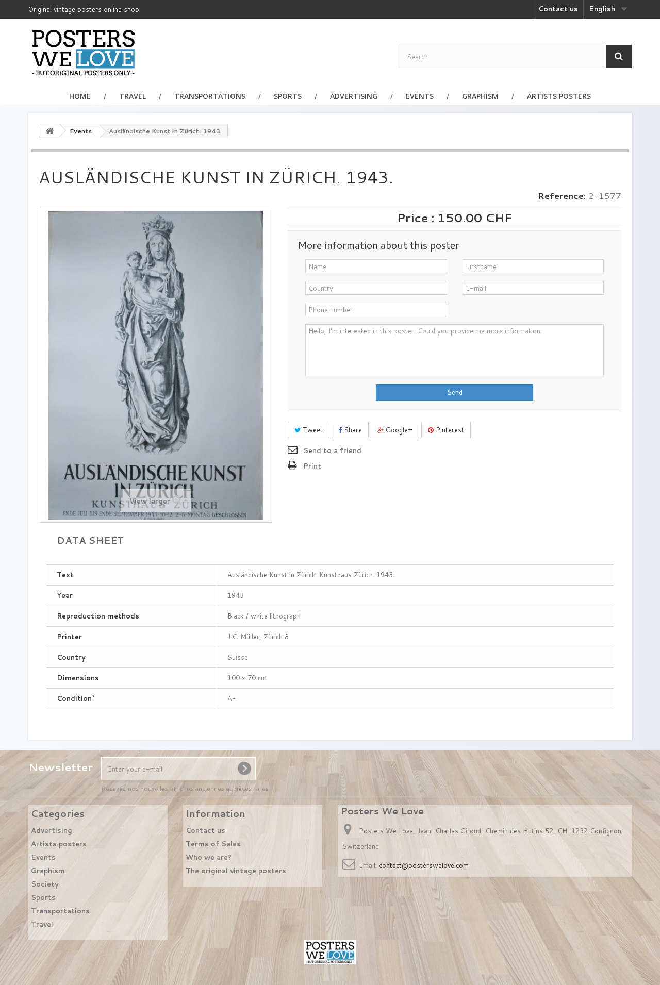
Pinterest (446, 430)
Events (420, 96)
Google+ (394, 430)
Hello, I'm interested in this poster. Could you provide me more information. (454, 350)
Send (455, 392)
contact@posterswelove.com (424, 865)
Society (45, 884)
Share (350, 430)
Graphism (480, 96)
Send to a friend (332, 450)
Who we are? (209, 857)
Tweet (308, 430)
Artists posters (559, 96)
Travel (132, 96)
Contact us (558, 8)
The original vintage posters (236, 870)
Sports (288, 96)
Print (312, 466)
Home (80, 96)
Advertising (353, 96)
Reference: (562, 196)
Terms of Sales (213, 843)
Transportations (209, 96)
